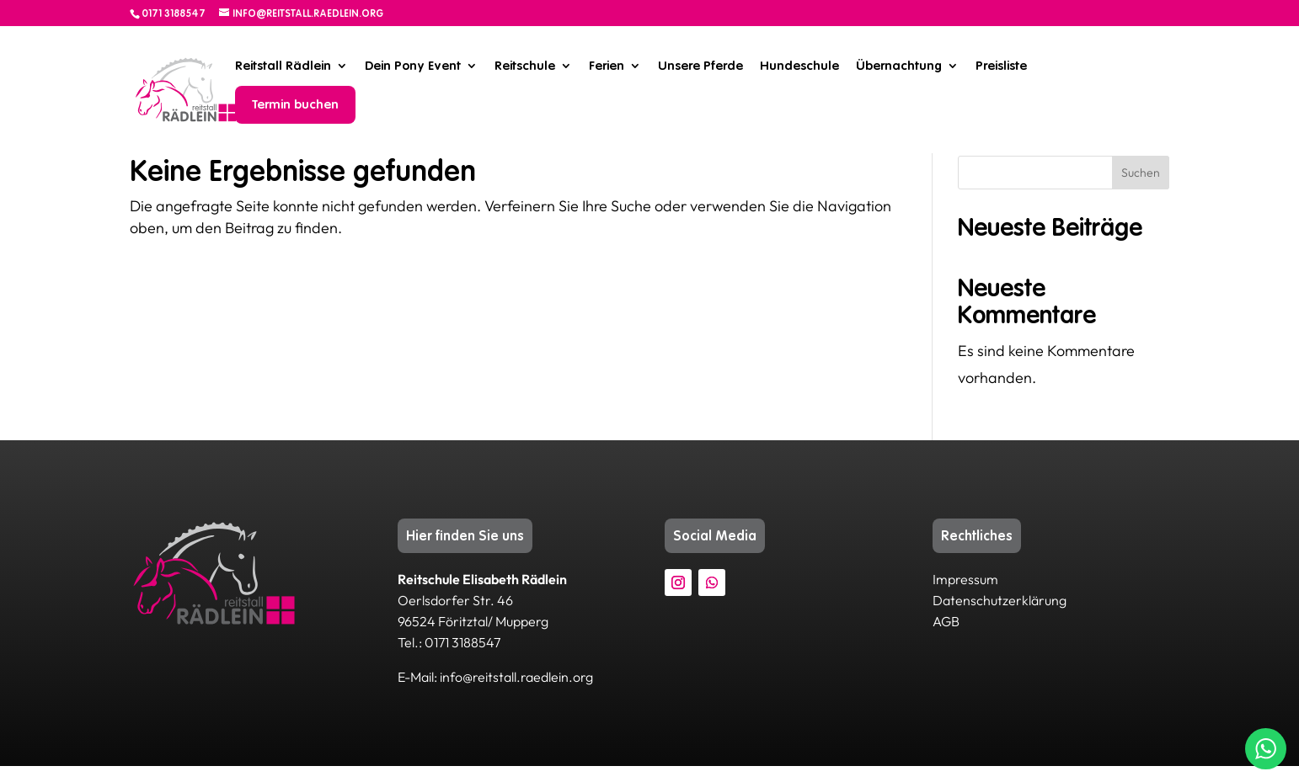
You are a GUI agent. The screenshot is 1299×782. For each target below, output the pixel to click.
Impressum (965, 595)
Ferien (606, 65)
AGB (946, 637)
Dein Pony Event (413, 65)
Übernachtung (899, 65)
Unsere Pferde (700, 65)
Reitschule (524, 65)
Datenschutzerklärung (999, 616)
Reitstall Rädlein (283, 65)
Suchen (1140, 188)
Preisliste (1001, 65)
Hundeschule (799, 65)
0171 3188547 (174, 13)
